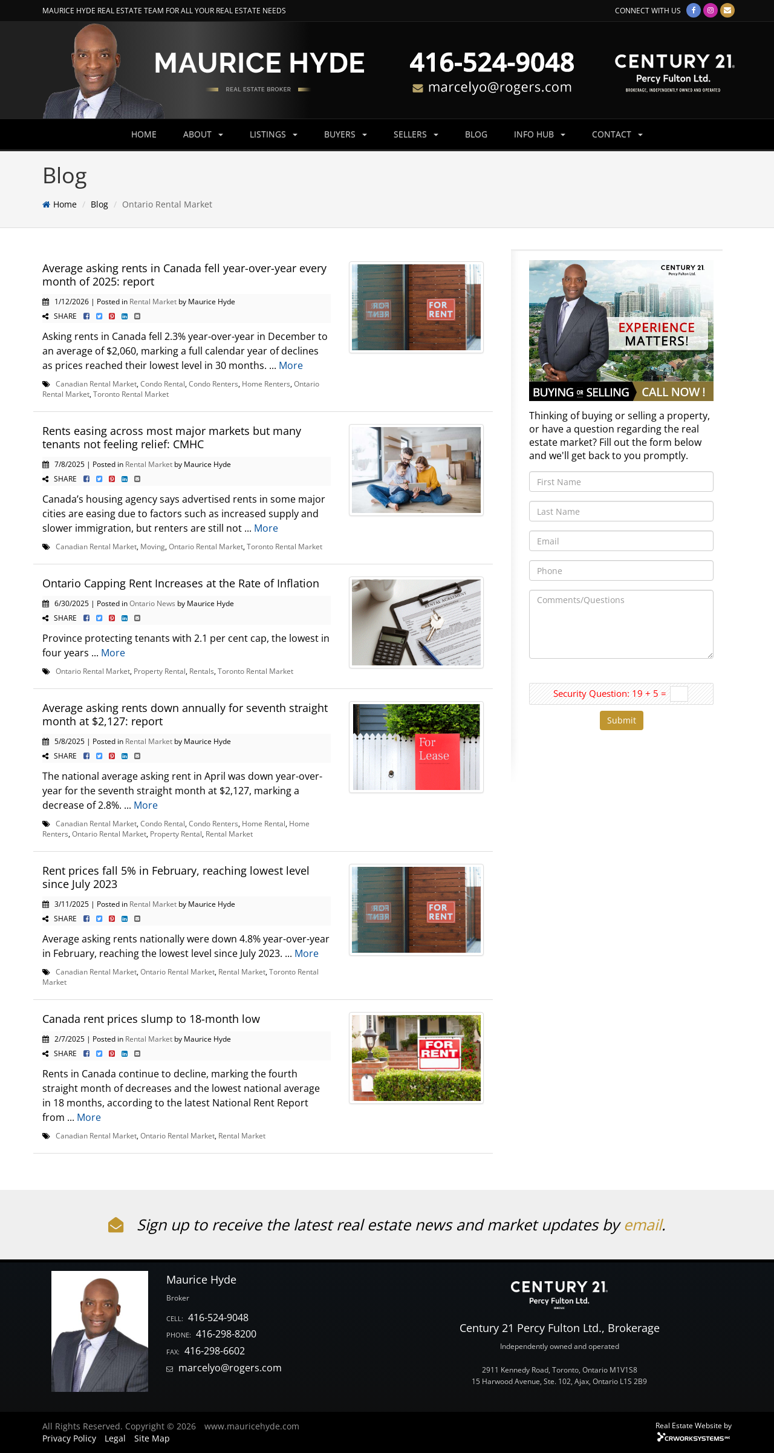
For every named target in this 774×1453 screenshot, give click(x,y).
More (291, 365)
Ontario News (152, 603)
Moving (152, 546)
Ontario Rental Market (206, 546)
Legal (115, 1438)
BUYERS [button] (345, 134)
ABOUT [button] (203, 134)
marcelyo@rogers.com (230, 1367)
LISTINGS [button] (274, 134)
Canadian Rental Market (96, 383)
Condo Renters (213, 383)
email (642, 1224)
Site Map (152, 1438)
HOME (144, 134)
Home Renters (266, 383)
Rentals (201, 671)
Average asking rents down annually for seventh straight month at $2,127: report (185, 714)
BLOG (476, 134)
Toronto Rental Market (131, 394)
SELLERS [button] (416, 134)
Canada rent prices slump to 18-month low (151, 1018)
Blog (99, 204)
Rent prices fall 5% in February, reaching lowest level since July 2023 (176, 877)
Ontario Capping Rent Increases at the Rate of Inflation (180, 583)
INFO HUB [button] (539, 134)
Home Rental (263, 823)
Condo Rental (162, 383)
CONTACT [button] (617, 134)
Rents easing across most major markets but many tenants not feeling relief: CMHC (171, 437)
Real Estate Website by (693, 1425)
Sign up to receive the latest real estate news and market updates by (365, 1224)
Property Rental (160, 671)
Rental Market (153, 301)
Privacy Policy (69, 1438)
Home (65, 204)
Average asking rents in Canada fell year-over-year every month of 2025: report (184, 275)
